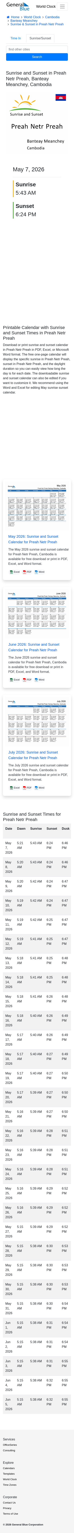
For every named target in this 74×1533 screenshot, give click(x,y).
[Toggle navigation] (62, 6)
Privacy (7, 1508)
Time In (15, 38)
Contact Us (9, 1502)
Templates (9, 1473)
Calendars (9, 1468)
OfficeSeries (10, 1444)
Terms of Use (10, 1513)
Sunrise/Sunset (40, 38)
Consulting (9, 1450)
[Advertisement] (37, 269)
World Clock (46, 6)
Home (13, 17)
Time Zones (9, 1484)
